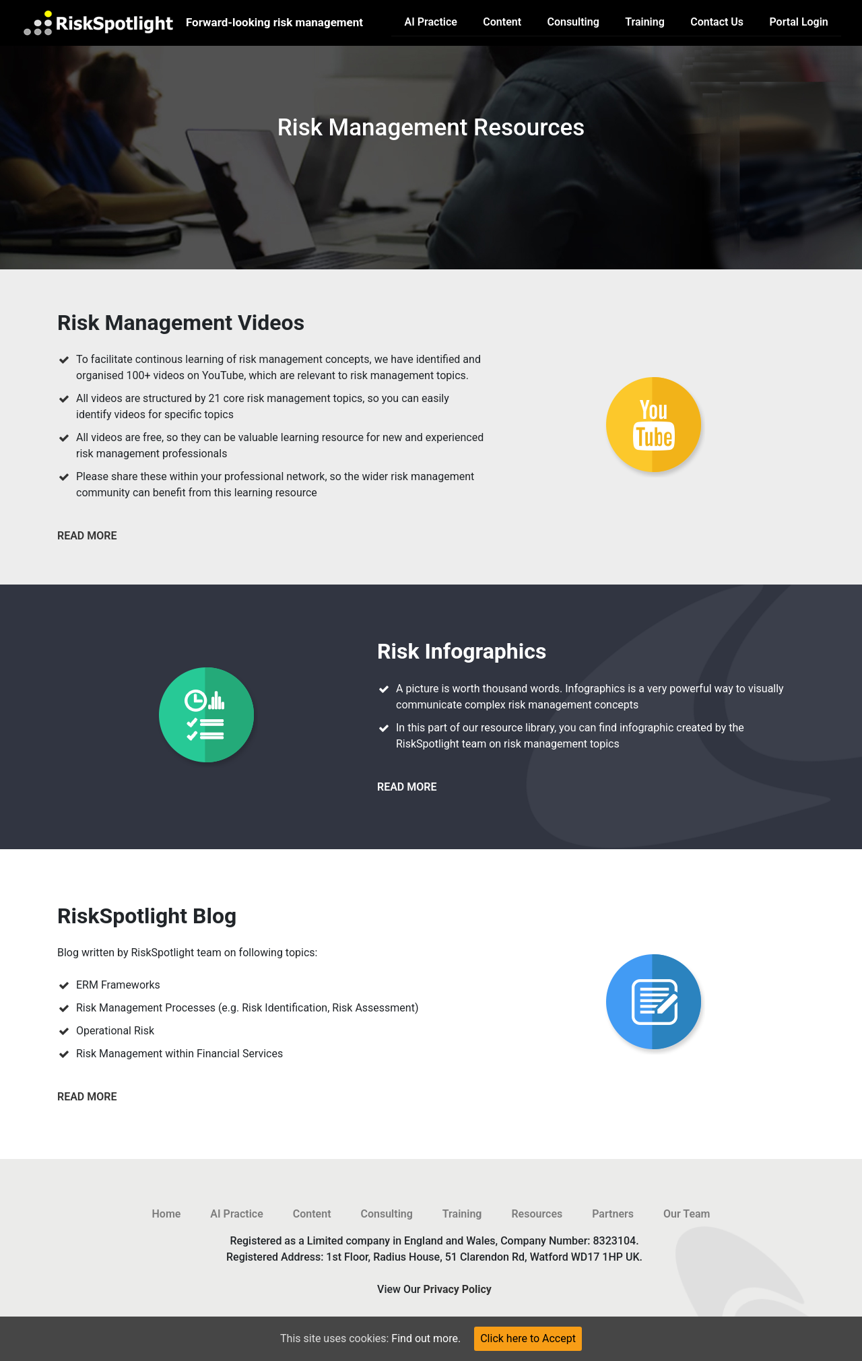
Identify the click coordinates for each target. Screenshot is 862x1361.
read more (87, 535)
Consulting (573, 21)
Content (502, 21)
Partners (613, 1213)
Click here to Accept (528, 1338)
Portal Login (798, 21)
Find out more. (426, 1338)
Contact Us (716, 21)
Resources (536, 1213)
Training (645, 21)
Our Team (686, 1213)
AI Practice (431, 21)
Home (166, 1213)
